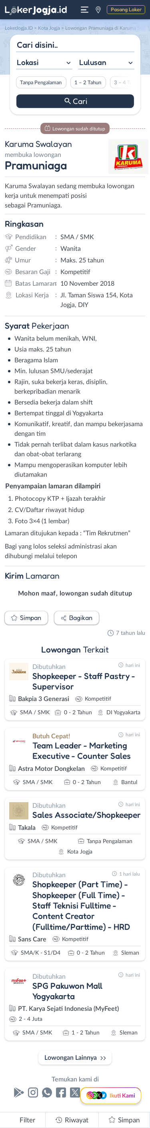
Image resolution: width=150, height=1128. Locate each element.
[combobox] (44, 63)
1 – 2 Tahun (87, 82)
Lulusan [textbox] (92, 62)
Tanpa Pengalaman (41, 82)
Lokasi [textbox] (27, 62)
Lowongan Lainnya (70, 1058)
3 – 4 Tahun (127, 82)
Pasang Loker (126, 9)
